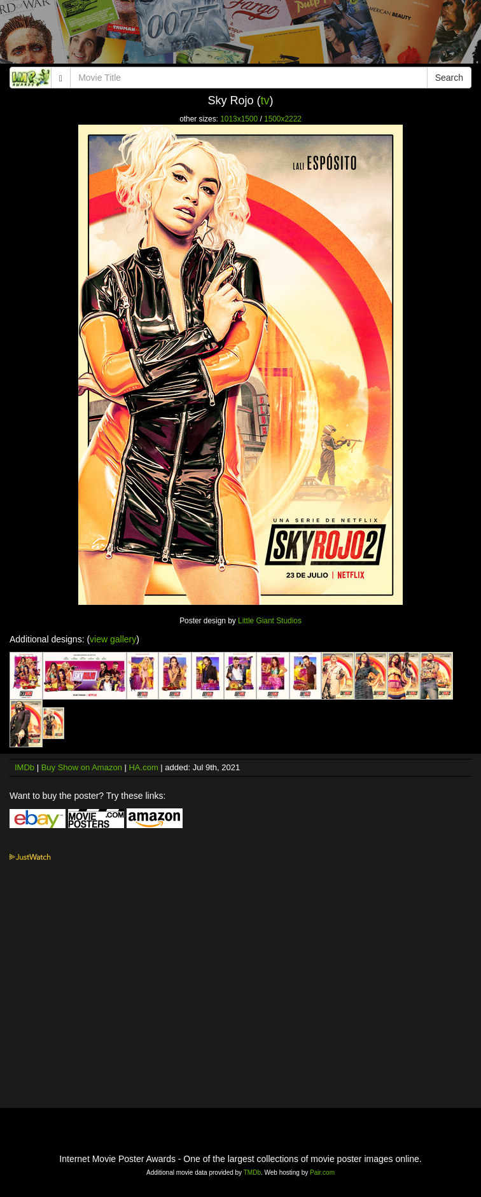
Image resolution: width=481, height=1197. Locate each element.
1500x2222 (283, 118)
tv (265, 100)
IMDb (24, 767)
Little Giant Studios (270, 620)
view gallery (113, 639)
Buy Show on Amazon (81, 767)
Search (449, 78)
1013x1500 (239, 118)
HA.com (143, 767)
